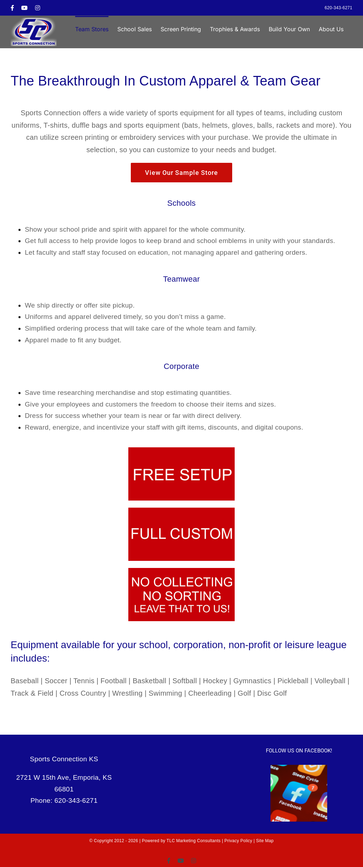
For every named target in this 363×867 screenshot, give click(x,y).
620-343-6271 (338, 7)
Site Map (265, 840)
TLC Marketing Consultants (194, 840)
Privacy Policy (238, 840)
